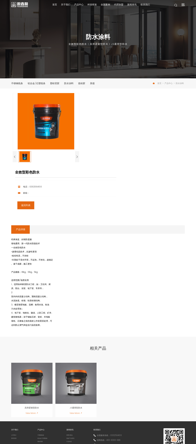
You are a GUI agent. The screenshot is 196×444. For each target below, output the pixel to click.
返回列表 (103, 139)
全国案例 (104, 6)
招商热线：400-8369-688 (110, 409)
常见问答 (71, 419)
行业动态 (71, 411)
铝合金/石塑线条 (38, 84)
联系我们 (147, 6)
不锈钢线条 (17, 84)
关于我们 (62, 6)
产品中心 (76, 6)
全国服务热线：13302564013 (111, 404)
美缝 (98, 84)
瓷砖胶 (86, 84)
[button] (15, 162)
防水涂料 (72, 84)
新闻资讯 (133, 6)
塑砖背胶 (57, 84)
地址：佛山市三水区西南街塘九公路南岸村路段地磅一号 (122, 414)
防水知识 (71, 415)
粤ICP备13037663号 (86, 437)
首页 (50, 6)
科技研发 (90, 6)
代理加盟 (119, 6)
